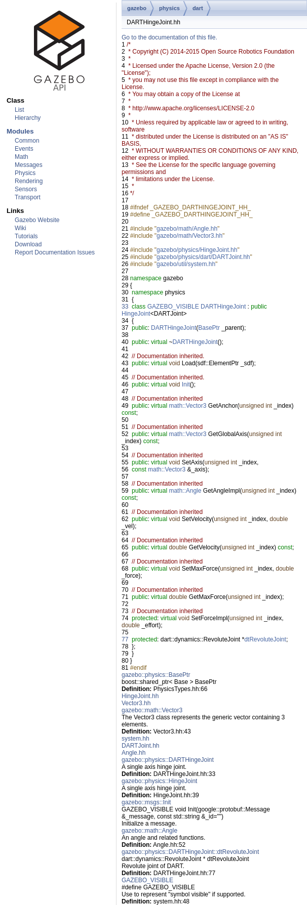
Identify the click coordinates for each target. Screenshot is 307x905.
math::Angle (185, 490)
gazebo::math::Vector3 (152, 710)
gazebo (136, 8)
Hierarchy (28, 117)
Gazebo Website (37, 220)
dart (198, 8)
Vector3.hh (136, 703)
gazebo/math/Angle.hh (187, 228)
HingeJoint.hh (140, 696)
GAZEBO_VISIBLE (173, 306)
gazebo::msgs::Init (146, 802)
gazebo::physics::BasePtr (156, 674)
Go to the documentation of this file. (169, 37)
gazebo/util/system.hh (186, 264)
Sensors (26, 189)
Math (21, 156)
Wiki (20, 228)
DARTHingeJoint (223, 306)
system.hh (135, 738)
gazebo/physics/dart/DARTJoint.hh (203, 257)
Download (28, 244)
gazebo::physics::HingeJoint (159, 781)
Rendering (29, 181)
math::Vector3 (187, 405)
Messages (29, 164)
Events (24, 148)
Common (27, 140)
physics (169, 8)
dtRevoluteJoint (265, 639)
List (19, 109)
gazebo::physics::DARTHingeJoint (168, 759)
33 (125, 306)
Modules (20, 131)
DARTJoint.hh (140, 745)
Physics (25, 173)
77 (125, 639)
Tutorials (26, 236)
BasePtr (209, 327)
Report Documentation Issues (55, 252)
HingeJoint (136, 313)
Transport (28, 197)
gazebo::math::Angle (149, 830)
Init (186, 384)
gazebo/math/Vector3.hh (189, 235)
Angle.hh (133, 752)
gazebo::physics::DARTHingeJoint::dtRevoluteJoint (190, 851)
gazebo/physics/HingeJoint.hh (197, 249)
